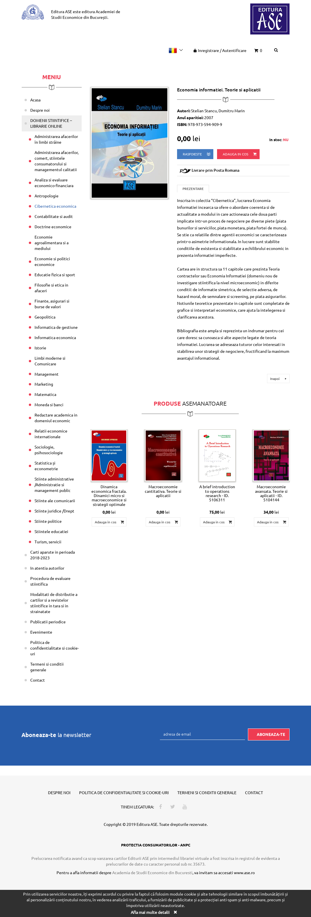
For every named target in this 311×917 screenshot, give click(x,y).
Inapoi (279, 378)
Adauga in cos (240, 154)
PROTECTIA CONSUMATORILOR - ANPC (155, 844)
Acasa (35, 99)
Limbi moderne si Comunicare (50, 360)
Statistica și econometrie (46, 465)
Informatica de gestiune (56, 327)
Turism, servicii (48, 541)
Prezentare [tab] (193, 188)
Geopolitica (45, 316)
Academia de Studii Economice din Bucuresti (152, 872)
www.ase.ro (244, 872)
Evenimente (41, 631)
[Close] (175, 912)
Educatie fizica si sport (55, 274)
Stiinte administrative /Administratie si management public (54, 484)
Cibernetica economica (55, 206)
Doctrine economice (53, 226)
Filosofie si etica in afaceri (51, 287)
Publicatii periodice (48, 621)
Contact (37, 679)
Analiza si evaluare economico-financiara (54, 182)
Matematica (45, 394)
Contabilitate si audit (54, 216)
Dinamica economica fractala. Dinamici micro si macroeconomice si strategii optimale (109, 495)
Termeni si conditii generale (47, 666)
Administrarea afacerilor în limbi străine (56, 139)
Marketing (44, 384)
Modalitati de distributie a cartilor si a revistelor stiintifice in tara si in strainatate (53, 603)
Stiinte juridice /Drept (54, 510)
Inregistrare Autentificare (219, 50)
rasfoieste (197, 154)
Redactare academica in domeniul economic (56, 417)
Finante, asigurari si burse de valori (52, 303)
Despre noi (40, 110)
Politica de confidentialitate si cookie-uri (54, 648)
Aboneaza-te (271, 734)
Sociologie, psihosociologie (49, 449)
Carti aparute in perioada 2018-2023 (52, 554)
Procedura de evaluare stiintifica (50, 581)
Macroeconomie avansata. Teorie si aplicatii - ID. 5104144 (271, 493)
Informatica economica (55, 337)
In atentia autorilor (47, 567)
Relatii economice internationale (51, 433)
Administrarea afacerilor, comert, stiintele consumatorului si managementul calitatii (57, 161)
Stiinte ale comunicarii (55, 500)
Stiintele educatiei (51, 531)
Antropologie (47, 195)
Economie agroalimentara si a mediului (52, 242)
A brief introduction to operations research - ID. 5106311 (217, 493)
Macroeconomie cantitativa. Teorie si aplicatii (163, 491)
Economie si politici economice (52, 261)
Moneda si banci (49, 404)
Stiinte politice (48, 521)
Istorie (40, 347)
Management (47, 374)
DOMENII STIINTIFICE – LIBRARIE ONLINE (51, 123)
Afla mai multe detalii (150, 912)
